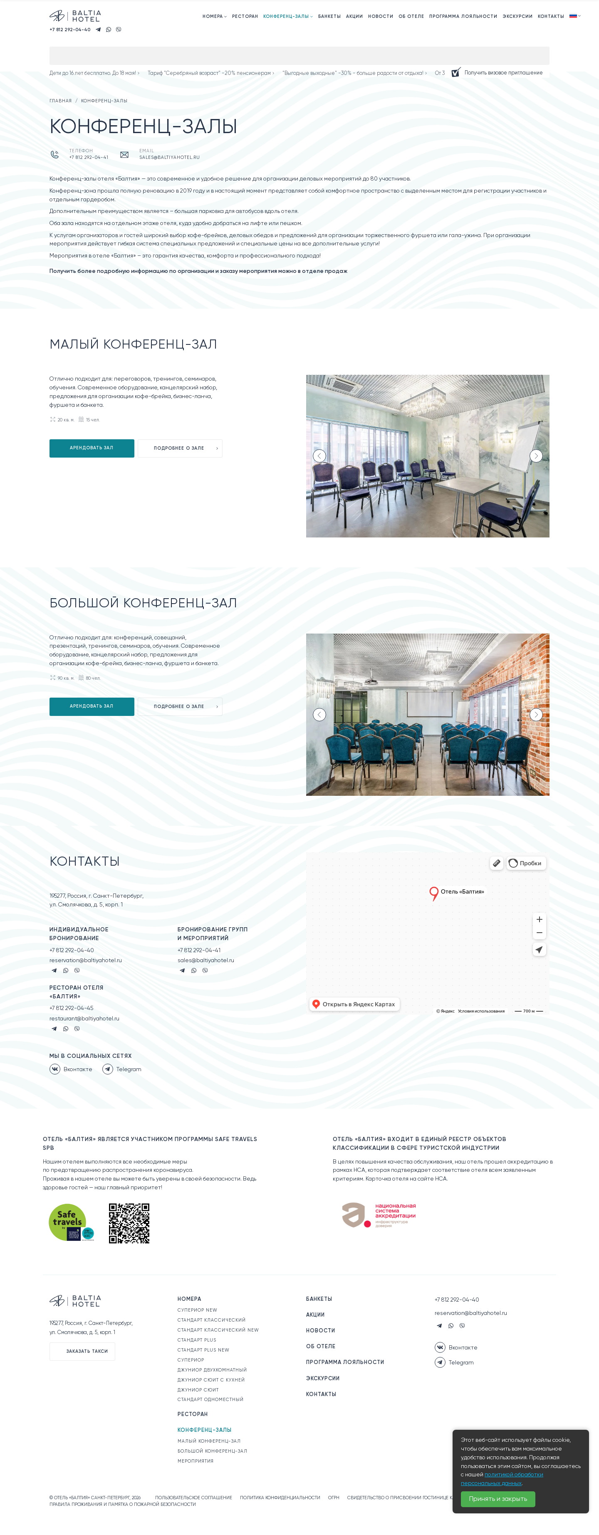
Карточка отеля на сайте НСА (406, 1179)
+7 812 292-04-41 (89, 158)
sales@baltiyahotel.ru (169, 158)
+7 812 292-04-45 (72, 1008)
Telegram (54, 970)
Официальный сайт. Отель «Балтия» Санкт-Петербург (76, 16)
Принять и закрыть (498, 1499)
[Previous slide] (319, 456)
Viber (77, 970)
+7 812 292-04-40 (72, 950)
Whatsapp (66, 970)
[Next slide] (536, 456)
